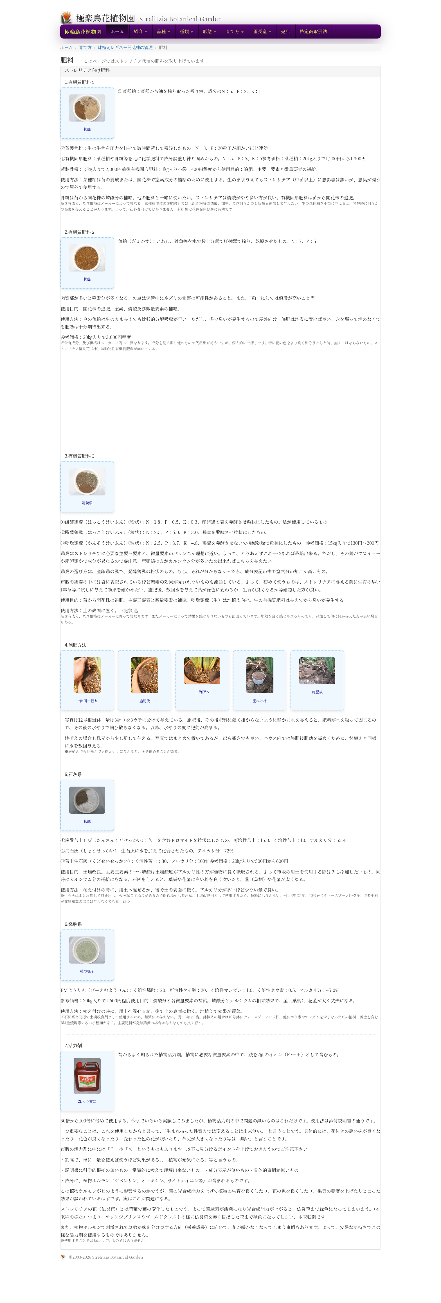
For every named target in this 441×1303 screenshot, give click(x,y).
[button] (140, 31)
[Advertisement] (220, 402)
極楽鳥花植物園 (83, 31)
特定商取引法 (313, 31)
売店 (285, 31)
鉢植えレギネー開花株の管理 (125, 47)
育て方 (85, 47)
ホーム (117, 31)
